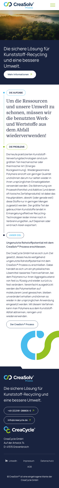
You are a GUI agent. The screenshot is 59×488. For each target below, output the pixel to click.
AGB (29, 466)
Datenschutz (47, 460)
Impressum (28, 460)
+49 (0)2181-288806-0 (21, 410)
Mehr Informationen (20, 74)
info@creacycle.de (19, 420)
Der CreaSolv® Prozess (22, 324)
